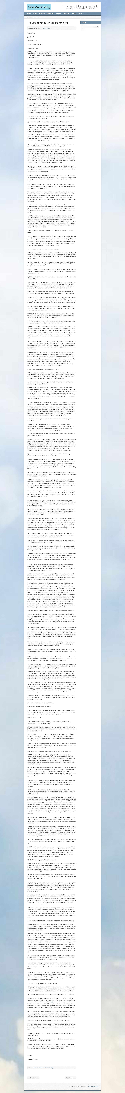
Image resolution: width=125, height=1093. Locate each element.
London (46, 1068)
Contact (80, 13)
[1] (52, 1002)
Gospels (58, 13)
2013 (33, 17)
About (35, 13)
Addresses (50, 13)
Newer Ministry (33, 1077)
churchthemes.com (93, 1086)
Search (74, 13)
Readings (42, 13)
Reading (50, 1068)
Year (30, 17)
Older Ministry (70, 1077)
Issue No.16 (40, 1068)
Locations (66, 13)
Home (29, 13)
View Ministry (39, 17)
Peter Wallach (46, 28)
